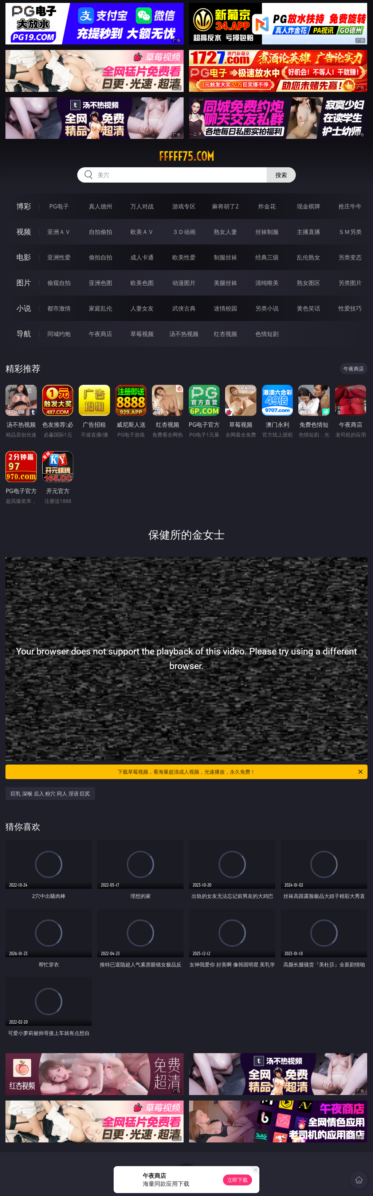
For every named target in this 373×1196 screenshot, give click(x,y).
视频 (23, 232)
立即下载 (237, 1179)
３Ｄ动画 (184, 232)
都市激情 (59, 308)
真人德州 (100, 206)
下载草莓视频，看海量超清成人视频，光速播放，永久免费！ (241, 771)
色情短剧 (267, 334)
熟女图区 (308, 283)
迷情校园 (225, 308)
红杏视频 (225, 334)
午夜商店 (100, 334)
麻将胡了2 (225, 206)
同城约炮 (59, 334)
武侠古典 (184, 308)
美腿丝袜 (225, 283)
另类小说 (267, 308)
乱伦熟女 (308, 257)
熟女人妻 (225, 232)
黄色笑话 (308, 308)
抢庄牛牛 (350, 206)
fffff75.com (186, 156)
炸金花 (267, 206)
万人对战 (142, 206)
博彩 (23, 206)
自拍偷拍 (100, 232)
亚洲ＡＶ (59, 232)
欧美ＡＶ (142, 232)
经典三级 (267, 257)
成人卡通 (142, 257)
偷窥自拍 (59, 283)
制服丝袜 (225, 257)
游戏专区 (184, 206)
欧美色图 (142, 283)
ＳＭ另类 (350, 232)
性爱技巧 (350, 308)
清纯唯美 (267, 283)
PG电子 (58, 206)
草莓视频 (142, 334)
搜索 (281, 175)
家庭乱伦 (100, 308)
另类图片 (350, 283)
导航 (23, 334)
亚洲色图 (100, 283)
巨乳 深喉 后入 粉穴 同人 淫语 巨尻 (50, 793)
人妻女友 (142, 308)
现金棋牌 (308, 206)
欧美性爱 (184, 257)
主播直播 (308, 232)
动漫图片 (184, 283)
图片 (23, 283)
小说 (23, 308)
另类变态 (350, 257)
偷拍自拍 (100, 257)
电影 (23, 257)
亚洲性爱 (59, 257)
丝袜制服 (267, 232)
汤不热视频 (184, 334)
